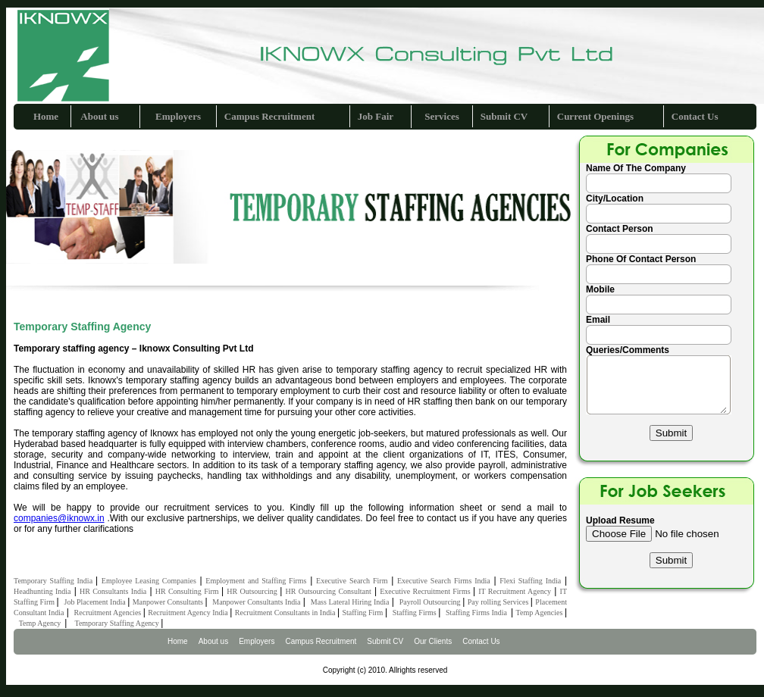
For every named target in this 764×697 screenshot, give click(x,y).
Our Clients (433, 641)
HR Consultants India (113, 591)
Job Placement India (95, 602)
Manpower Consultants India (256, 602)
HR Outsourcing (253, 591)
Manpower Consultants (169, 602)
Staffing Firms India (478, 612)
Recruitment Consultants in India (286, 612)
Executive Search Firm (351, 581)
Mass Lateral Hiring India (350, 602)
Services (441, 116)
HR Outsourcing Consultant (328, 591)
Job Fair (375, 116)
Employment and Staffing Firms (255, 581)
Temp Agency (42, 623)
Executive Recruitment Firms (426, 591)
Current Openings (595, 116)
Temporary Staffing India (55, 581)
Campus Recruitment (269, 116)
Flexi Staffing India (530, 581)
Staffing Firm (363, 612)
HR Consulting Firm (188, 591)
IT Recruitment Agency (514, 591)
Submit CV (504, 116)
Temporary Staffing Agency (117, 623)
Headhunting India (42, 591)
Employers (178, 116)
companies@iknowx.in (59, 518)
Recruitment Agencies (108, 612)
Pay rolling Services (499, 602)
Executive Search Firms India (443, 581)
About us (99, 116)
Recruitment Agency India (189, 612)
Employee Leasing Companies (149, 581)
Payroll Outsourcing (430, 602)
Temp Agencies (540, 612)
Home (45, 116)
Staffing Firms (415, 612)
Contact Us (695, 116)
